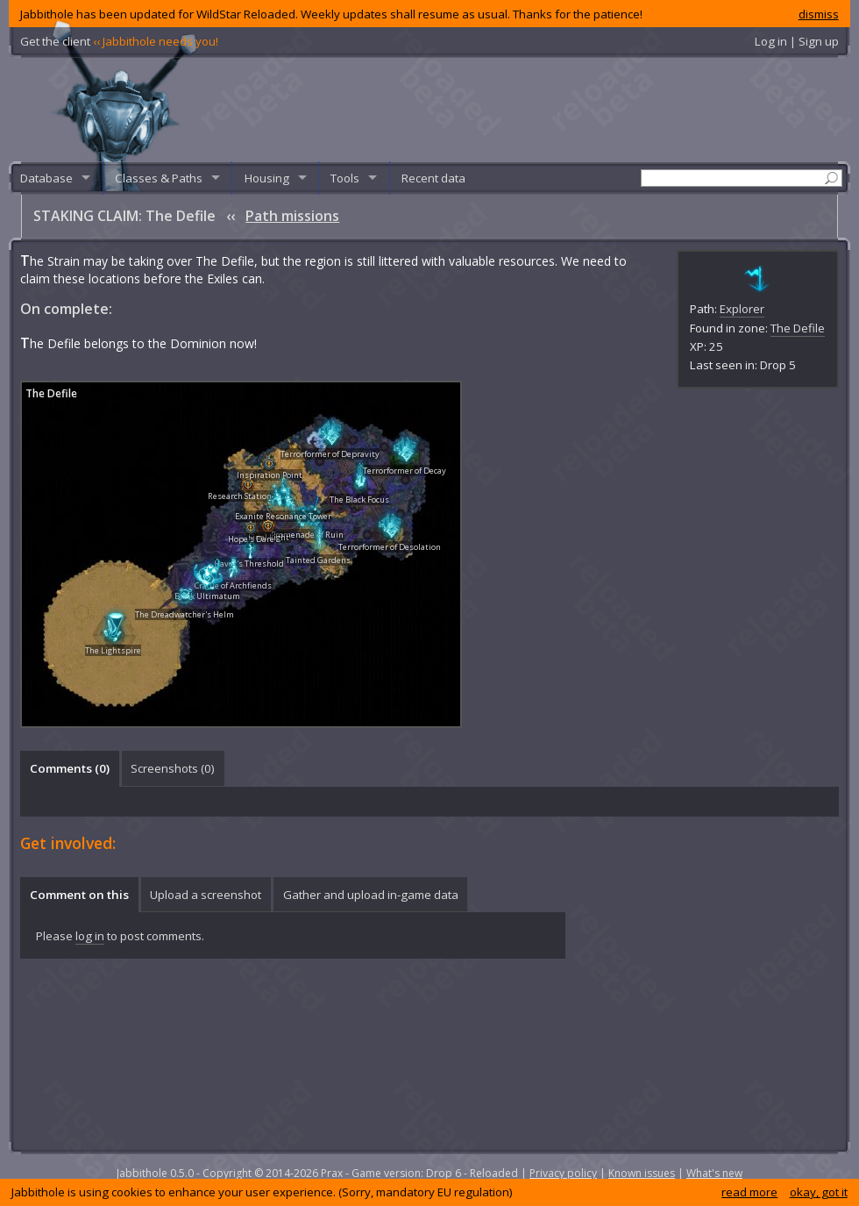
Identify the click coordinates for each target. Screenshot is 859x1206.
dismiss (819, 14)
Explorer (742, 309)
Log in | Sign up (797, 41)
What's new (714, 1173)
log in (89, 936)
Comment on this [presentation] (79, 895)
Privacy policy (563, 1173)
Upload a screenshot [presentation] (205, 895)
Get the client (119, 41)
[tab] (69, 768)
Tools (344, 178)
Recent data (433, 178)
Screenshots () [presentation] (173, 768)
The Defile (797, 328)
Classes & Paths (158, 178)
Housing (267, 178)
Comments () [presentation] (70, 768)
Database (46, 178)
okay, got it (819, 1192)
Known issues (641, 1173)
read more (749, 1192)
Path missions (292, 215)
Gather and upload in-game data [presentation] (370, 895)
